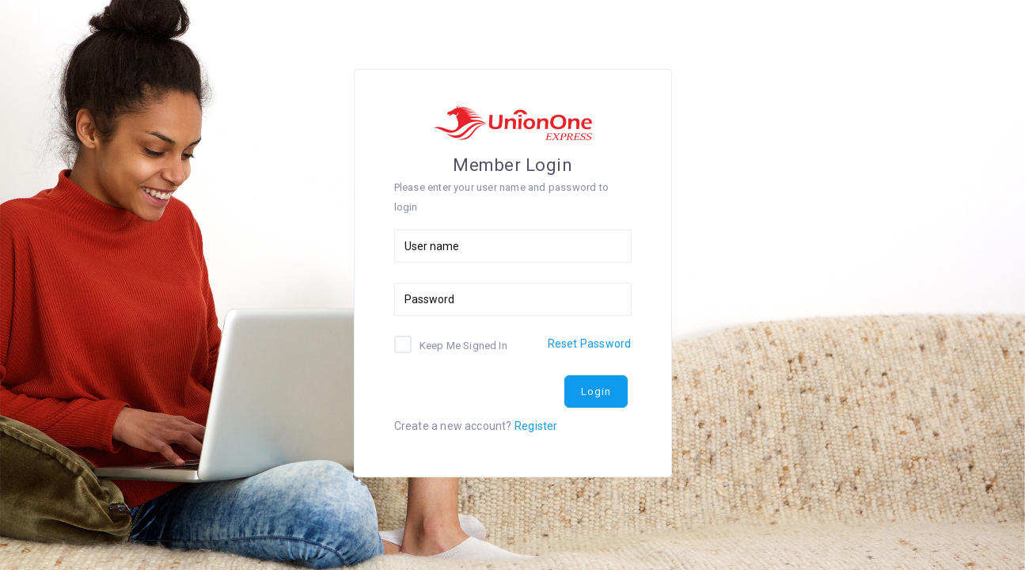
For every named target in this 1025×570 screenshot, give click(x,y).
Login (596, 391)
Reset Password (590, 343)
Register (536, 426)
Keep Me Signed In (463, 345)
